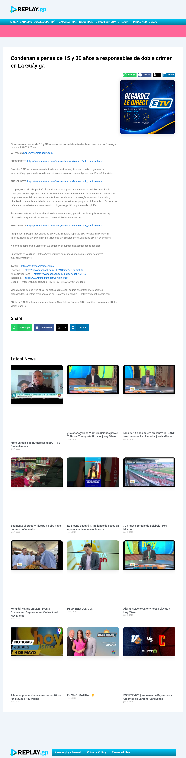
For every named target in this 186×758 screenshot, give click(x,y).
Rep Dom (110, 21)
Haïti (54, 21)
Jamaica (64, 21)
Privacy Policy (96, 752)
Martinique (79, 21)
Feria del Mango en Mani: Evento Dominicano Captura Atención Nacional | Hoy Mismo (35, 612)
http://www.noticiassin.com (38, 153)
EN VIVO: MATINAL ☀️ (80, 695)
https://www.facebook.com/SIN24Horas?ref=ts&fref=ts (54, 270)
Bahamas (26, 21)
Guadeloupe (41, 21)
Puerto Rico (96, 21)
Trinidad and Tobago (143, 21)
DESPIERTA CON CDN (80, 608)
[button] (130, 75)
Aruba (14, 21)
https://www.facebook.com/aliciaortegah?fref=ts (60, 274)
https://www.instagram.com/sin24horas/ (46, 277)
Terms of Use (121, 752)
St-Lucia (123, 21)
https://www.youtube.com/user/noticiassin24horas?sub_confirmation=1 (65, 161)
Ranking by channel (67, 752)
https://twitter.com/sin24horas (37, 266)
